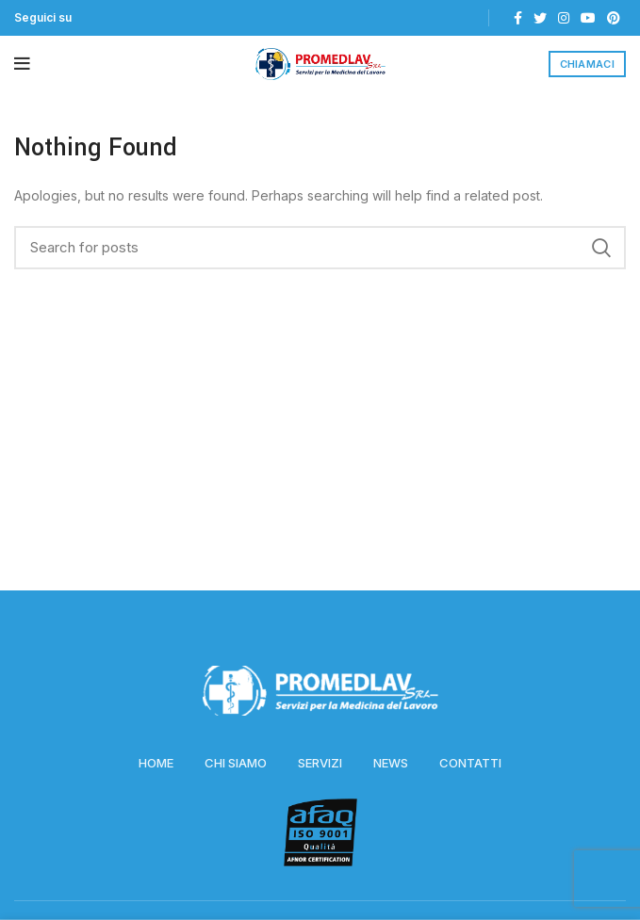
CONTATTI (470, 762)
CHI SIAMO (236, 762)
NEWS (390, 762)
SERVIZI (320, 762)
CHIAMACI (587, 64)
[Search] (320, 247)
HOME (156, 762)
